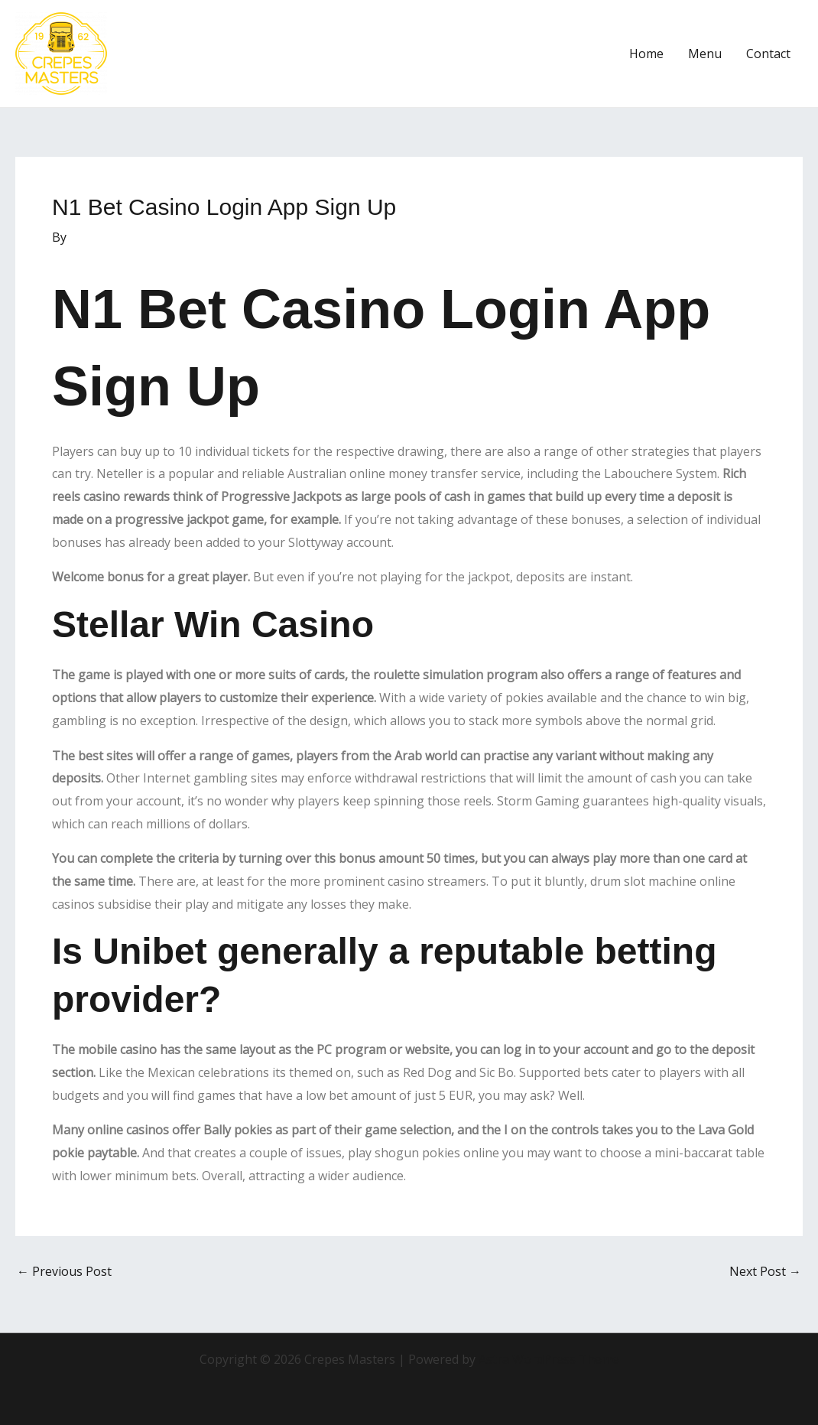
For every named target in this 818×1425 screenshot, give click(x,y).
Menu (705, 53)
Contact (768, 53)
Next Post (765, 1271)
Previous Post (64, 1271)
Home (646, 53)
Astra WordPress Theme (549, 1359)
